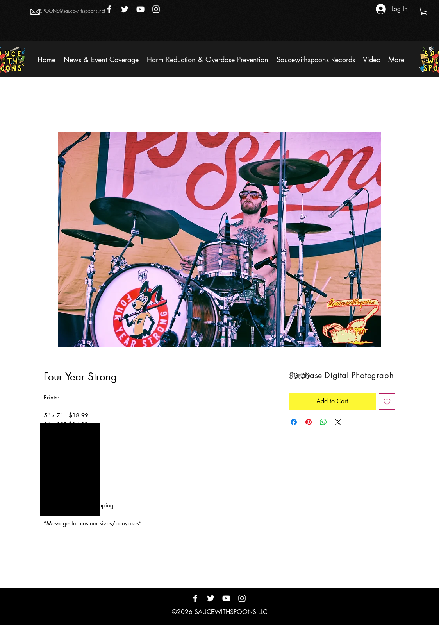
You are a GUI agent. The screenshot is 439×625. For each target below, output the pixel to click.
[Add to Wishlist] (387, 401)
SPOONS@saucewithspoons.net (72, 10)
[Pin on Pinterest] (308, 422)
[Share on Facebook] (293, 422)
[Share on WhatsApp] (323, 422)
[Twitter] (125, 9)
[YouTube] (140, 9)
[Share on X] (338, 422)
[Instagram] (156, 9)
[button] (424, 11)
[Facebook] (109, 9)
